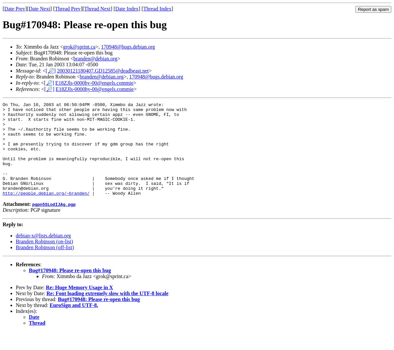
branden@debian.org (95, 58)
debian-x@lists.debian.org (43, 254)
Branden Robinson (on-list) (44, 260)
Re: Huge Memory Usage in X (79, 306)
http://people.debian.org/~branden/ (46, 212)
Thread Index (157, 8)
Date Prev (14, 8)
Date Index (127, 8)
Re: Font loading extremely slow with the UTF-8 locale (107, 312)
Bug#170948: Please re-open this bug (70, 289)
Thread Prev (68, 8)
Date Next (39, 8)
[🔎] (51, 71)
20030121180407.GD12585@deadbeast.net (103, 71)
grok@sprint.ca (79, 47)
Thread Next (97, 8)
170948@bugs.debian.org (128, 47)
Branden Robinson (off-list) (45, 266)
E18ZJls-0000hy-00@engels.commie (94, 83)
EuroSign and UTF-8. (74, 324)
